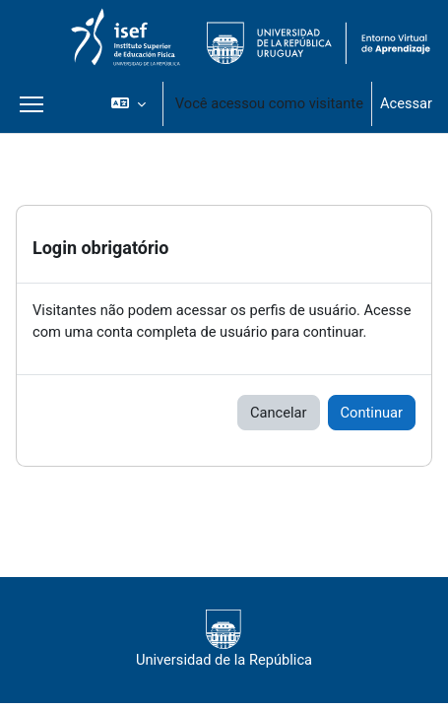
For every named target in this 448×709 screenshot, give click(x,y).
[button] (127, 103)
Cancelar (278, 412)
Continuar (372, 412)
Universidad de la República (224, 639)
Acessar (406, 103)
